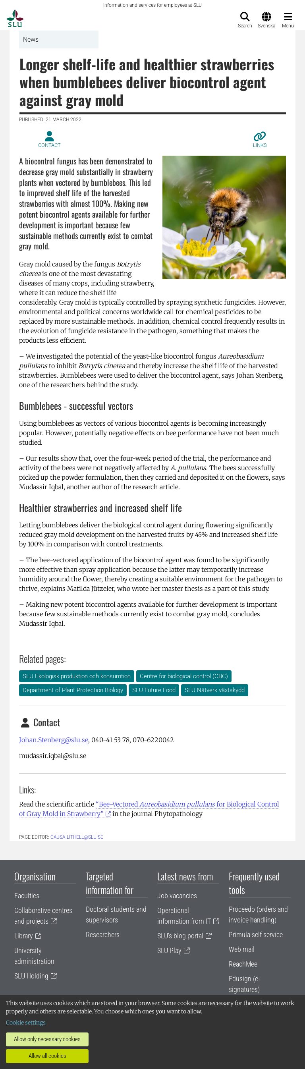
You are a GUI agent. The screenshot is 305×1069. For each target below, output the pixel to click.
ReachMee (243, 964)
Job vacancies (177, 895)
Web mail (242, 949)
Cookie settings (26, 1022)
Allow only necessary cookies (47, 1039)
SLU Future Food (154, 690)
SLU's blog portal (180, 936)
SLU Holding (31, 976)
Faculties (26, 895)
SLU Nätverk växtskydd (215, 690)
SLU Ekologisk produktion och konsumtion (77, 676)
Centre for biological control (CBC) (184, 676)
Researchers (103, 934)
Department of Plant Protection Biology (73, 690)
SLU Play (169, 950)
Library (23, 936)
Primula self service (256, 934)
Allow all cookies (47, 1055)
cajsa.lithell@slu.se (76, 837)
